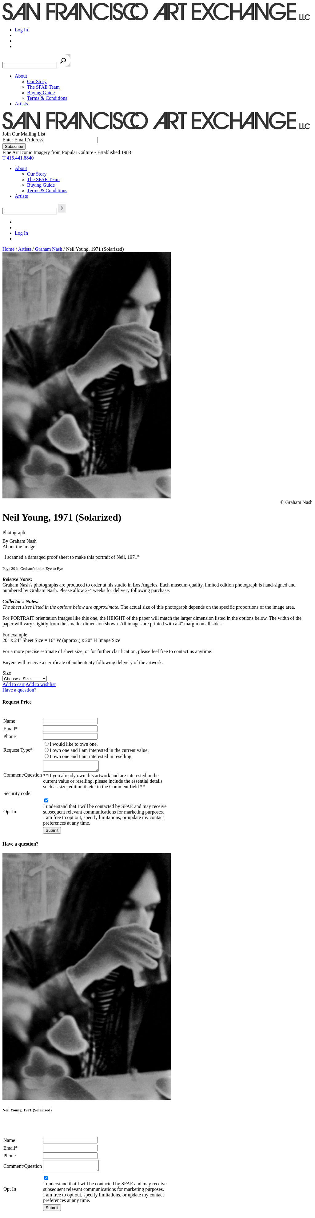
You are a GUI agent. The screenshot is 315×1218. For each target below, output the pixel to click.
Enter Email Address (22, 139)
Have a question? (19, 689)
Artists (21, 103)
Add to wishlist (41, 684)
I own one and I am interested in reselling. (91, 756)
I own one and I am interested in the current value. (99, 750)
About (21, 76)
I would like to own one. (74, 744)
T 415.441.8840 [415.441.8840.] (18, 157)
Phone (9, 736)
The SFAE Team (43, 87)
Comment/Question (22, 775)
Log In (21, 29)
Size (6, 673)
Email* (10, 728)
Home (8, 249)
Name (9, 721)
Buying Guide (41, 92)
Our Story (37, 81)
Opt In (9, 813)
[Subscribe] (14, 146)
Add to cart (13, 684)
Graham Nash (48, 249)
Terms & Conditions (47, 98)
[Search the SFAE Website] (29, 65)
